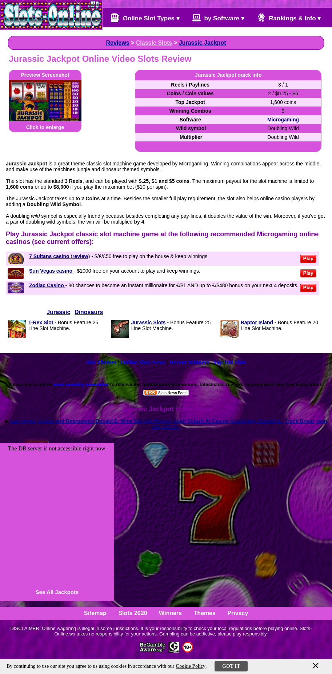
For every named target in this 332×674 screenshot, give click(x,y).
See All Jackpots (57, 592)
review (80, 256)
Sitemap (95, 613)
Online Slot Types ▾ (145, 17)
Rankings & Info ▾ (289, 17)
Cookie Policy (190, 666)
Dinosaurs (89, 312)
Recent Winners (189, 362)
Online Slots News (142, 362)
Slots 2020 (132, 613)
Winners (170, 613)
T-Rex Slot (40, 322)
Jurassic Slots (148, 322)
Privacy (237, 613)
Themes (204, 613)
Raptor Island (257, 322)
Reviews (117, 43)
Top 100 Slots (229, 362)
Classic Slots (154, 43)
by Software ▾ (218, 17)
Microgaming (283, 120)
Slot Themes (101, 362)
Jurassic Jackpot (202, 43)
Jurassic (58, 312)
